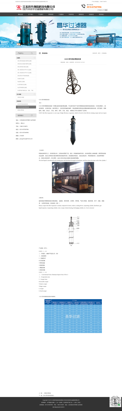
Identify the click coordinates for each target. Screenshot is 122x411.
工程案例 (61, 14)
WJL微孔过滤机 (21, 81)
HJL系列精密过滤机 (22, 87)
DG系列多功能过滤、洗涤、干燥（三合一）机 (25, 91)
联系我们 (101, 14)
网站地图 (67, 407)
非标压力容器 (21, 97)
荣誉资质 (50, 14)
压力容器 (19, 94)
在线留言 (91, 14)
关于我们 (30, 14)
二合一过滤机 (59, 402)
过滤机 (18, 58)
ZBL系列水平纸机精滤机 (23, 75)
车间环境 (71, 14)
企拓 (75, 402)
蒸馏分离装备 (21, 110)
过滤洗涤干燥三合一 (68, 402)
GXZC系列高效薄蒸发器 (23, 107)
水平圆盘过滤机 (51, 402)
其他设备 (19, 101)
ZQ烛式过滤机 (21, 78)
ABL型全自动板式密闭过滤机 (24, 64)
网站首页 (20, 14)
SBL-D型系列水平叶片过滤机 (24, 72)
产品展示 (40, 14)
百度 (79, 402)
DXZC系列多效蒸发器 (23, 104)
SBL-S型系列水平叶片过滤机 (24, 69)
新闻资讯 (81, 14)
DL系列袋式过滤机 (22, 84)
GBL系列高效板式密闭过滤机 (25, 61)
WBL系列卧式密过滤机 (23, 66)
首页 (99, 53)
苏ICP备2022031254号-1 (59, 407)
